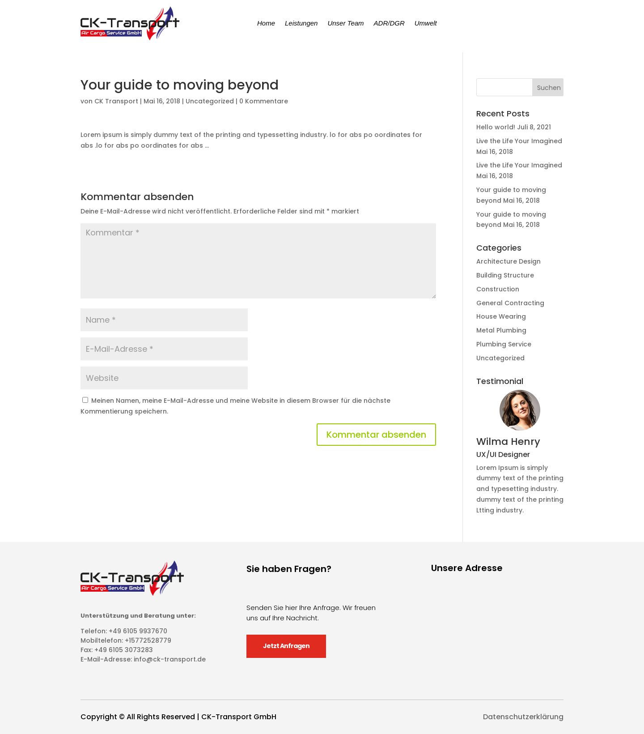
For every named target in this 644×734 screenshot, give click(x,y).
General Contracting (510, 303)
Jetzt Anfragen (286, 645)
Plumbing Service (503, 344)
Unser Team (345, 23)
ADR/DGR (389, 23)
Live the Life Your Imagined (519, 141)
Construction (497, 289)
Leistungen (301, 23)
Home (266, 23)
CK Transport (116, 101)
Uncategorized (210, 101)
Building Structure (505, 275)
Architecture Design (508, 261)
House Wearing (501, 316)
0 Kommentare (263, 101)
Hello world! (495, 127)
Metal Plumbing (501, 330)
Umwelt (426, 23)
